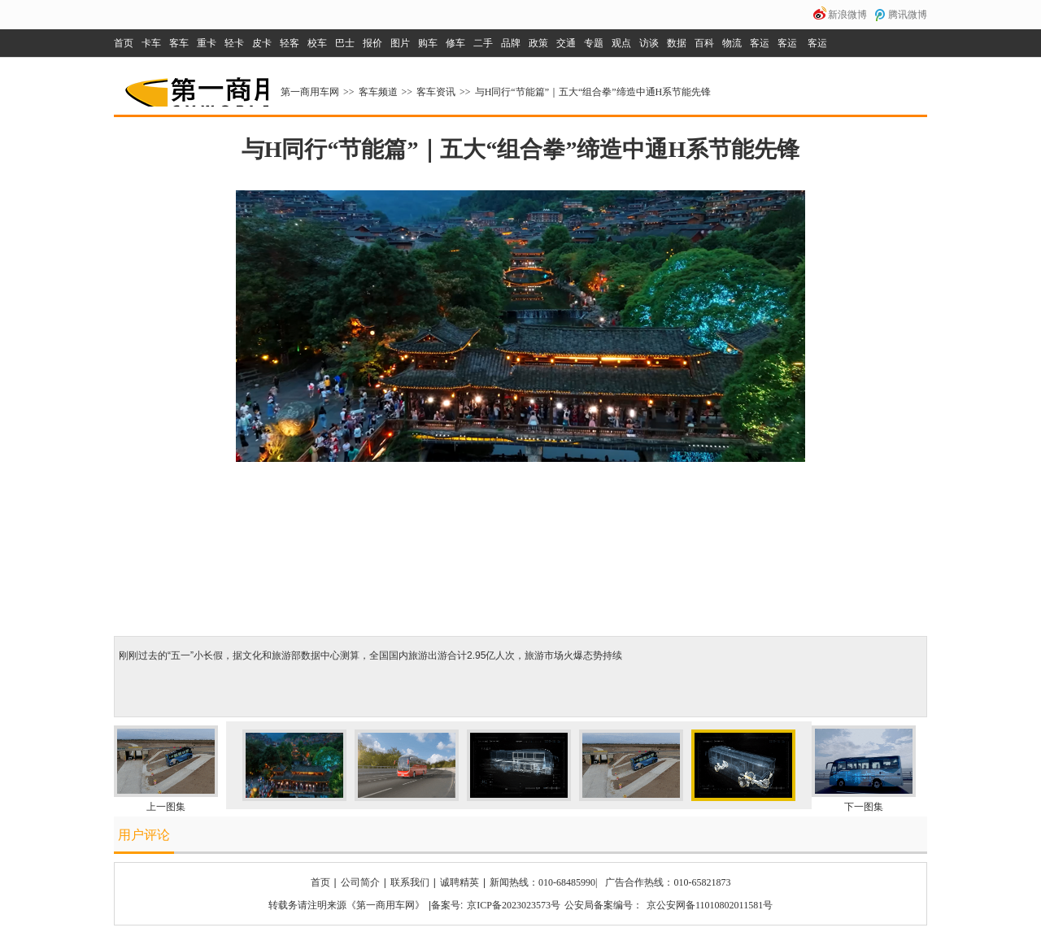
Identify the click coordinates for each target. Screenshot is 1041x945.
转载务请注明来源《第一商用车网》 (346, 905)
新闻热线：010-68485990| (543, 882)
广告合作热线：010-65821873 (667, 882)
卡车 (151, 43)
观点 (621, 43)
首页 (123, 43)
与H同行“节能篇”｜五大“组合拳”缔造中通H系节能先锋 (593, 92)
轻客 (289, 43)
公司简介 (360, 882)
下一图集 (863, 806)
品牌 (510, 43)
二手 (483, 43)
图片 (400, 43)
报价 (372, 43)
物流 (732, 43)
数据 (676, 43)
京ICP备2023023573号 (513, 905)
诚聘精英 (459, 882)
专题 (593, 43)
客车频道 (378, 92)
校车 (317, 43)
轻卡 (234, 43)
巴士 (345, 43)
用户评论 (144, 835)
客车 (179, 43)
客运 (759, 43)
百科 (704, 43)
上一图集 (165, 806)
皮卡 (262, 43)
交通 (566, 43)
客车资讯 (435, 92)
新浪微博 (847, 14)
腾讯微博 (907, 14)
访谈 (649, 43)
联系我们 (409, 882)
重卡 (206, 43)
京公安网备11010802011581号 (710, 905)
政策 (538, 43)
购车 (428, 43)
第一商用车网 (195, 86)
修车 (455, 43)
